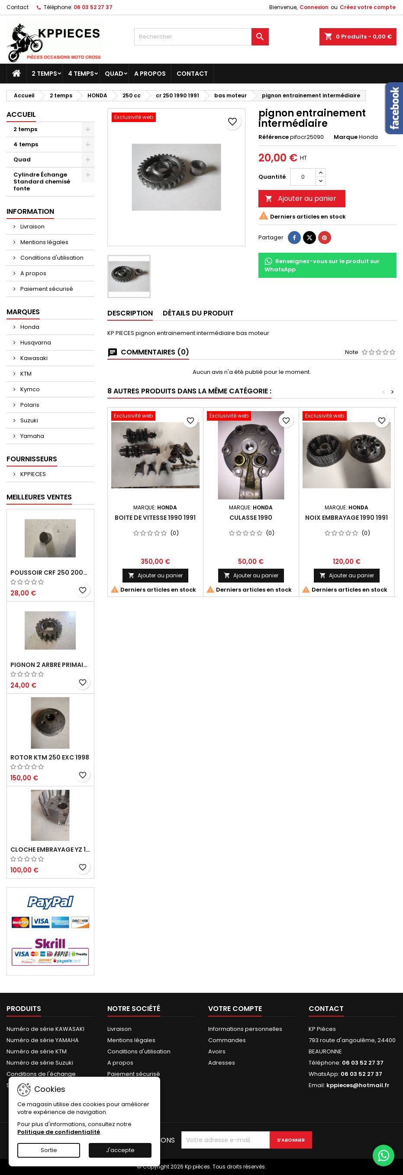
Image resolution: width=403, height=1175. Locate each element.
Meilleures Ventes (39, 497)
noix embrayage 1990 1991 (346, 517)
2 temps (44, 73)
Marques (23, 312)
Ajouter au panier (300, 198)
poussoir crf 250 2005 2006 (50, 572)
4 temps (81, 73)
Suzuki (28, 420)
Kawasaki (33, 358)
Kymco (29, 389)
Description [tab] (130, 313)
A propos (150, 73)
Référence (273, 137)
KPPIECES (32, 474)
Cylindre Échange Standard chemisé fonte (41, 182)
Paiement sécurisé (46, 289)
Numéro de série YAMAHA (42, 1040)
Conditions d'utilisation (51, 258)
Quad (114, 73)
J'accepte (120, 1150)
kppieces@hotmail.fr (358, 1085)
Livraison (32, 226)
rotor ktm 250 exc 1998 (49, 757)
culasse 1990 (250, 517)
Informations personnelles (245, 1029)
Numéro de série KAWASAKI (45, 1029)
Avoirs (217, 1051)
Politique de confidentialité (58, 1132)
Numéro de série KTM (36, 1051)
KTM (25, 374)
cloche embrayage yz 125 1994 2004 (50, 849)
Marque (346, 137)
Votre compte (235, 1009)
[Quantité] (303, 177)
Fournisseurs (31, 459)
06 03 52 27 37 (93, 7)
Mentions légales (43, 242)
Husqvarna (35, 342)
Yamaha (31, 436)
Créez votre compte (368, 7)
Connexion (314, 7)
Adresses (221, 1063)
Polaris (29, 405)
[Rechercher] (201, 36)
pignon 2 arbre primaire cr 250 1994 (50, 664)
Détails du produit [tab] (198, 313)
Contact (17, 7)
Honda (29, 327)
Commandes (227, 1040)
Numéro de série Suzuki (39, 1063)
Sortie (49, 1150)
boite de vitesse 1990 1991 (155, 517)
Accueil (21, 114)
